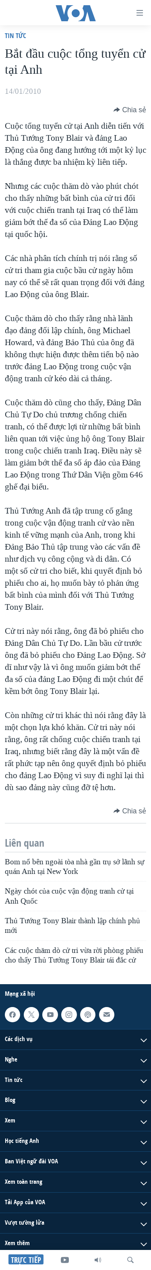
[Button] (130, 110)
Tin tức (15, 35)
